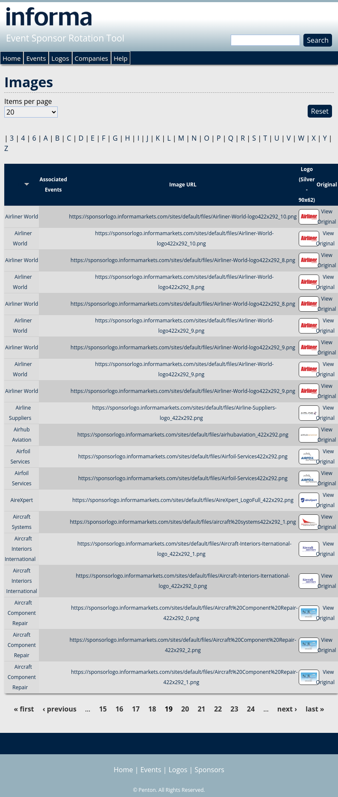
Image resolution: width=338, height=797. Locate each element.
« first (24, 709)
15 (103, 709)
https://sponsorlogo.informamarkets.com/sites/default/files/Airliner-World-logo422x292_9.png (183, 347)
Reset (320, 111)
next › (287, 709)
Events (36, 58)
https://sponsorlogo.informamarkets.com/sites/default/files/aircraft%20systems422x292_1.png (183, 521)
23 (234, 709)
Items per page (28, 101)
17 (136, 709)
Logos (60, 58)
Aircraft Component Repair (22, 613)
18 (152, 709)
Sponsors (209, 769)
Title (21, 184)
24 (251, 709)
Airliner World (21, 216)
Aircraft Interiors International (20, 549)
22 (218, 709)
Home (12, 58)
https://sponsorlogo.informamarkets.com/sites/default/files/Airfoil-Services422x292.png (183, 456)
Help (120, 58)
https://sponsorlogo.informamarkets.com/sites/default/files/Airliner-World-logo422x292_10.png (183, 216)
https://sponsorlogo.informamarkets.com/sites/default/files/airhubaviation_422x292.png (182, 434)
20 (185, 709)
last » (315, 709)
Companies (91, 58)
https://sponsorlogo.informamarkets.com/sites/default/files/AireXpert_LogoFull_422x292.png (183, 500)
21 (201, 709)
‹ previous (59, 709)
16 (119, 709)
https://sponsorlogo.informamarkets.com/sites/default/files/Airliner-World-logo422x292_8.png (183, 260)
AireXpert (21, 500)
